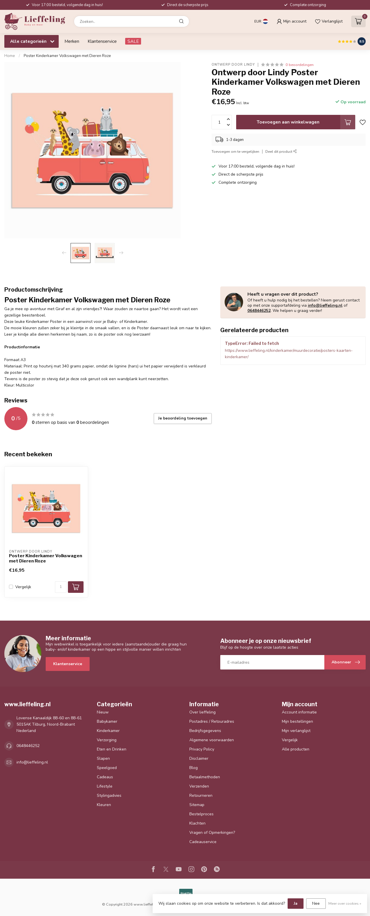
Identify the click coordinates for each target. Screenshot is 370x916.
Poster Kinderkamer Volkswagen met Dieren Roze (67, 55)
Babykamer (107, 721)
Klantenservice (102, 41)
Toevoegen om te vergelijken (235, 151)
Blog (193, 767)
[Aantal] (60, 587)
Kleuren (104, 805)
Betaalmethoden (204, 777)
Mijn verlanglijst (296, 730)
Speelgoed (107, 767)
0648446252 (259, 310)
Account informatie (299, 712)
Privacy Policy (201, 749)
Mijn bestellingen (297, 721)
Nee (316, 903)
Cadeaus (105, 777)
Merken (71, 41)
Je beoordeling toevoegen (182, 418)
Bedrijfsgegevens (205, 730)
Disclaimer (198, 758)
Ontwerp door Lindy (233, 64)
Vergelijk (23, 587)
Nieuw (103, 712)
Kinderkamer (108, 730)
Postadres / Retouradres (211, 721)
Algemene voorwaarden (211, 740)
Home (9, 55)
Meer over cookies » (344, 903)
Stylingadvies (109, 795)
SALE (133, 41)
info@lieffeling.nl (325, 305)
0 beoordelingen (300, 64)
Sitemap (196, 805)
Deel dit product (281, 151)
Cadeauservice (203, 842)
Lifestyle (104, 786)
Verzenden (199, 786)
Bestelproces (201, 814)
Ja (295, 903)
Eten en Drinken (111, 749)
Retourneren (200, 795)
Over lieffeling (202, 712)
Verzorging (106, 740)
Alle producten (295, 749)
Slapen (103, 758)
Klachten (197, 823)
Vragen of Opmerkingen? (212, 832)
